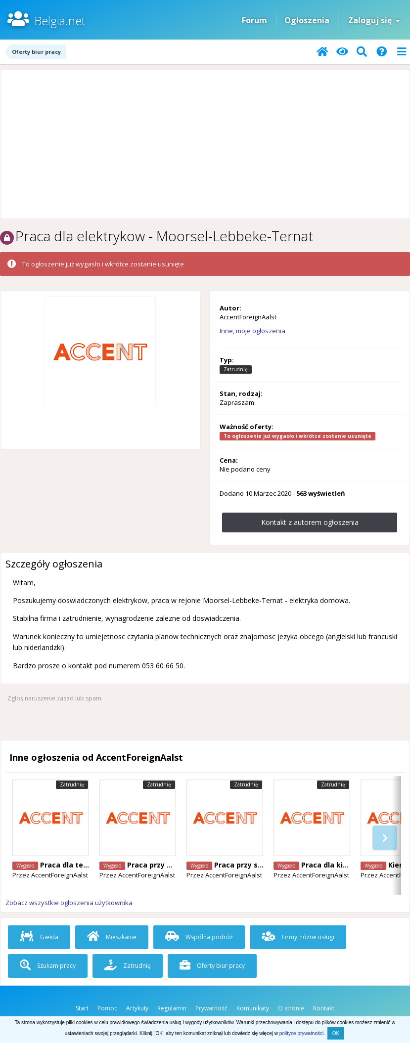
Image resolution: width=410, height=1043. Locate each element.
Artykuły (137, 1008)
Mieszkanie (112, 937)
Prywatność (211, 1008)
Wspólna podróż (199, 937)
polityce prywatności (301, 1033)
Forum (254, 20)
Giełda (39, 937)
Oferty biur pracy (212, 965)
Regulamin (171, 1008)
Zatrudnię (127, 965)
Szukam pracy (48, 965)
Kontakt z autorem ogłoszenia (310, 522)
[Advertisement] (205, 144)
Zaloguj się (374, 20)
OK (335, 1033)
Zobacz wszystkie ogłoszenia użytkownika (69, 902)
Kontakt (323, 1008)
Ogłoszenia (306, 20)
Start (82, 1008)
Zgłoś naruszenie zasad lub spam (54, 698)
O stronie (291, 1008)
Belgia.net (59, 20)
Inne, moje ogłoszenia (252, 330)
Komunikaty (252, 1008)
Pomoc (107, 1008)
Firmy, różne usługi (298, 937)
